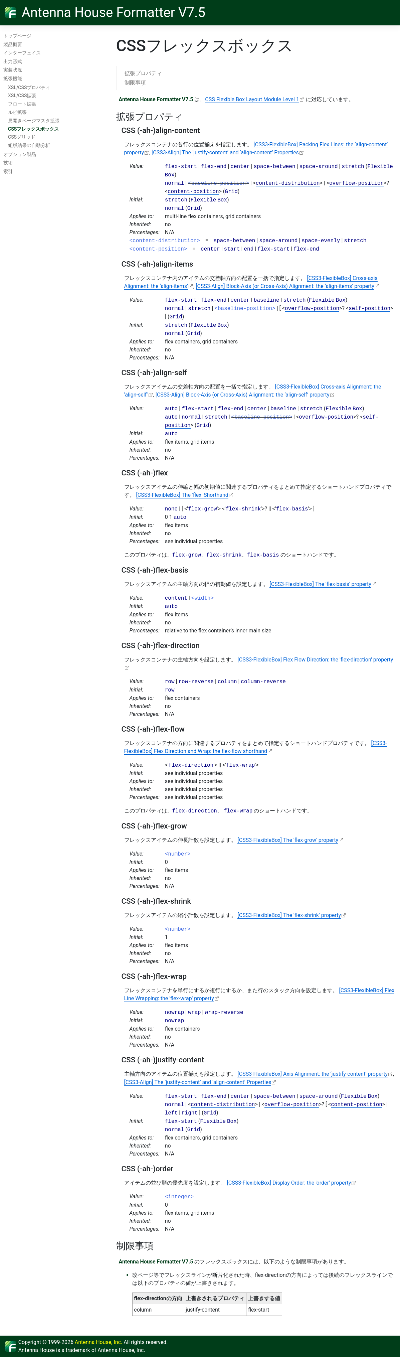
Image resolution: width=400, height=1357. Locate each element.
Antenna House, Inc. (98, 1342)
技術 (8, 162)
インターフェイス (22, 52)
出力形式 (12, 61)
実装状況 (12, 69)
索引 (8, 171)
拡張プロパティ (143, 73)
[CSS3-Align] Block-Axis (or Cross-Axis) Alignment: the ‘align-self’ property (243, 395)
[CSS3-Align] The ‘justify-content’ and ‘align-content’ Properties (225, 152)
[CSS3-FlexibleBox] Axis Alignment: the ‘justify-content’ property (312, 1074)
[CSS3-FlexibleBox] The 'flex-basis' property (320, 584)
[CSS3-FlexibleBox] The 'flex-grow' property (287, 840)
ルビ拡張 (17, 112)
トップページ (17, 35)
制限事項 (135, 83)
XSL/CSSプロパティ (29, 87)
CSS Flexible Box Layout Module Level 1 (252, 99)
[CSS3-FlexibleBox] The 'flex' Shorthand (182, 495)
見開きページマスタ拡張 (33, 120)
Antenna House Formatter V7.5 (113, 12)
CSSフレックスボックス (33, 129)
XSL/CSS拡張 (22, 95)
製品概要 (12, 44)
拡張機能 (12, 78)
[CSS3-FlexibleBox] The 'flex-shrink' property (289, 915)
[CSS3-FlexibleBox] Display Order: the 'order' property (289, 1183)
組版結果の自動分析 (29, 145)
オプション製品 (19, 154)
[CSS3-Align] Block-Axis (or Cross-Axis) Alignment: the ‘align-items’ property (285, 286)
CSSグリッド (21, 137)
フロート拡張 (22, 104)
